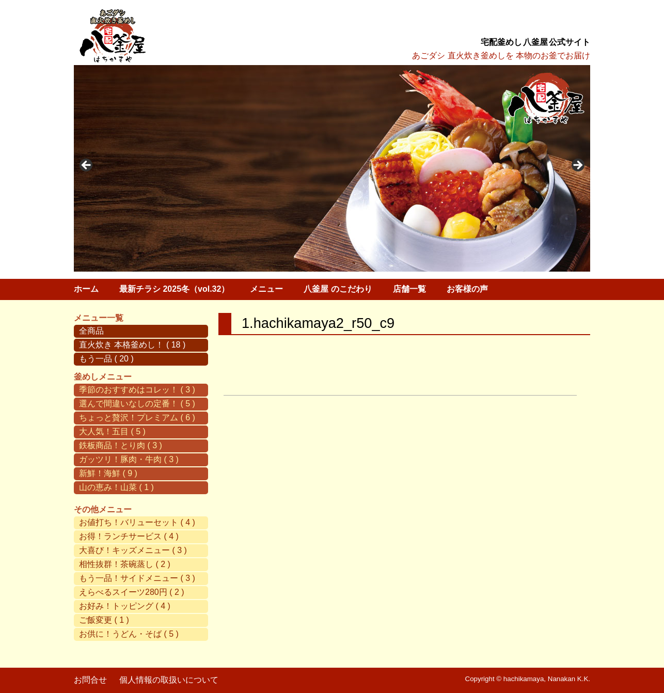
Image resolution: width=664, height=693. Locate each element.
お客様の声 (467, 289)
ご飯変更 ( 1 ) (104, 620)
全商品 (91, 330)
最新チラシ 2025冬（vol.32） (174, 289)
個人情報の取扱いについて (168, 679)
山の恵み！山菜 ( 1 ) (116, 487)
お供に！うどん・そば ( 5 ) (129, 633)
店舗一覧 (409, 289)
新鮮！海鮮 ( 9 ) (108, 473)
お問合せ (90, 679)
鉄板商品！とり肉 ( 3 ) (120, 445)
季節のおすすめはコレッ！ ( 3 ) (137, 389)
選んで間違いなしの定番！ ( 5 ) (137, 403)
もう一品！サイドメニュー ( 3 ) (137, 578)
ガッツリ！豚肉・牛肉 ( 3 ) (129, 459)
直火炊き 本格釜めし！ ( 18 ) (132, 344)
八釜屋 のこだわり (338, 289)
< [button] (86, 166)
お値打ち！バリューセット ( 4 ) (137, 522)
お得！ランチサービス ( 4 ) (129, 536)
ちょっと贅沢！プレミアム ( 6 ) (137, 417)
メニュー (266, 289)
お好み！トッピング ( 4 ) (124, 606)
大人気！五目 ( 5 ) (112, 431)
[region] (332, 168)
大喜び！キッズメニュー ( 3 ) (133, 550)
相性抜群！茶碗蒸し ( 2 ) (124, 564)
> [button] (577, 166)
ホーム (86, 289)
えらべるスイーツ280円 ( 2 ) (131, 592)
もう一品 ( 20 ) (106, 358)
